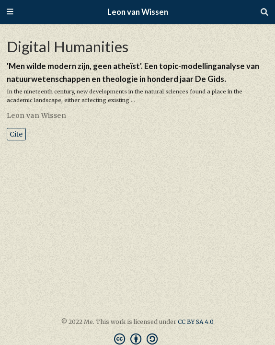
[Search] (264, 12)
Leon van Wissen (137, 12)
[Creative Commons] (137, 339)
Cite (16, 134)
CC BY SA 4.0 (196, 321)
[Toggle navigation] (10, 12)
